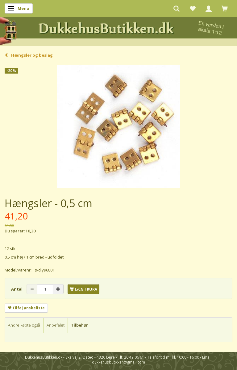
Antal (17, 289)
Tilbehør (79, 325)
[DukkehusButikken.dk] (118, 30)
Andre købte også (24, 325)
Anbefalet (55, 325)
